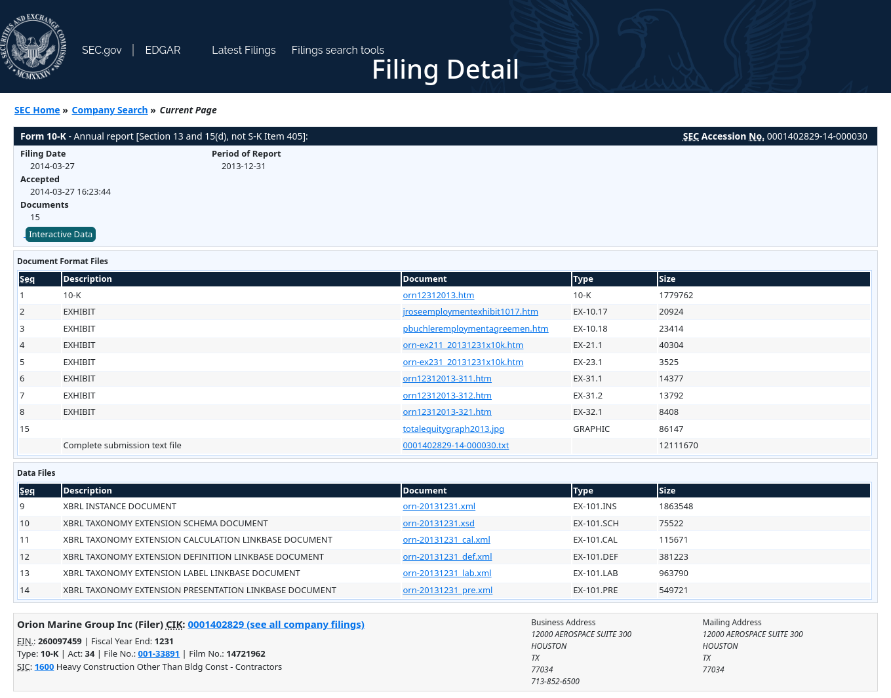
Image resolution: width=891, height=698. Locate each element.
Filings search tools (338, 50)
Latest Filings (243, 50)
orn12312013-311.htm (447, 378)
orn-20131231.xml (439, 506)
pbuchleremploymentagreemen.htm (475, 328)
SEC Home (37, 110)
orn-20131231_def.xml (447, 556)
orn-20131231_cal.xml (446, 539)
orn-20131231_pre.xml (447, 590)
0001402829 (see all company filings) (276, 623)
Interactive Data (60, 234)
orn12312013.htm (438, 295)
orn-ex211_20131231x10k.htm (463, 345)
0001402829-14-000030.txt (456, 445)
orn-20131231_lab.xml (447, 573)
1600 (44, 666)
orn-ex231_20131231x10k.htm (463, 362)
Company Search (110, 110)
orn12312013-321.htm (447, 411)
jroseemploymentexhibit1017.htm (470, 311)
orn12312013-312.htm (447, 395)
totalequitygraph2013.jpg (453, 429)
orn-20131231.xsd (439, 523)
